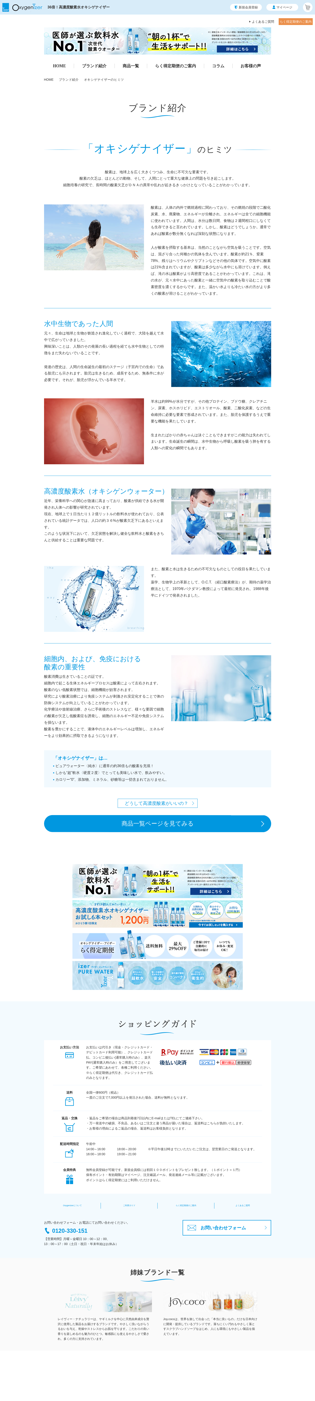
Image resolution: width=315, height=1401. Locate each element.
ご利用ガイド (129, 1206)
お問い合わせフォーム (217, 1227)
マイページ (282, 7)
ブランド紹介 (94, 66)
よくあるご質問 (263, 21)
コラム (218, 66)
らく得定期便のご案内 (296, 21)
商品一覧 (131, 66)
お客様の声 (251, 66)
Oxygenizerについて (72, 1206)
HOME (59, 66)
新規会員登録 (246, 7)
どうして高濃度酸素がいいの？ (156, 803)
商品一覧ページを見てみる (157, 823)
